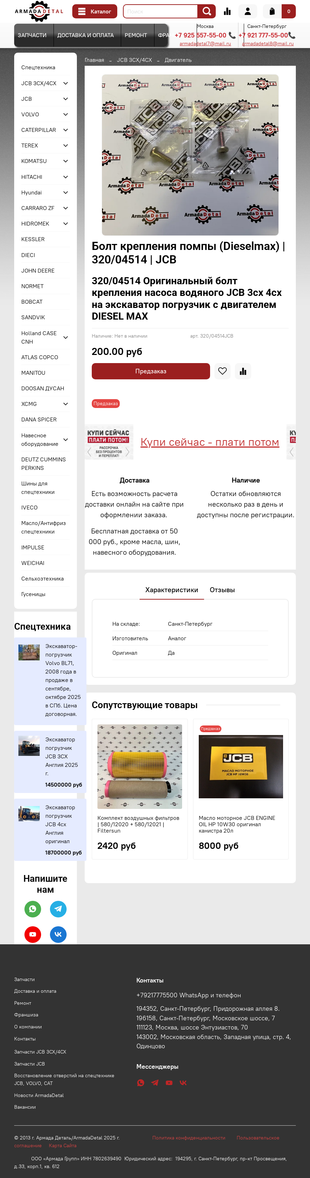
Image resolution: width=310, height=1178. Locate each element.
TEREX (29, 145)
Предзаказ (151, 371)
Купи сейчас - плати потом (117, 442)
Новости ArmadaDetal (39, 1095)
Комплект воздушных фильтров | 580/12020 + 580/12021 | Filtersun (138, 857)
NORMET (32, 286)
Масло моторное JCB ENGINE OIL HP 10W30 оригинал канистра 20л (236, 857)
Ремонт (136, 35)
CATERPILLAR (38, 129)
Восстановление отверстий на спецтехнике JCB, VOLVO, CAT (64, 1079)
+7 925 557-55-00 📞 (205, 35)
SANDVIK (33, 317)
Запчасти (32, 35)
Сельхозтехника (42, 578)
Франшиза (174, 35)
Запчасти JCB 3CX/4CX (40, 1052)
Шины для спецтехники (38, 487)
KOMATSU (34, 160)
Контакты (25, 1039)
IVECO (29, 507)
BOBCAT (32, 301)
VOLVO (30, 114)
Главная (94, 59)
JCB (26, 98)
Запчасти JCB (29, 1064)
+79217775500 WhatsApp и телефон (188, 995)
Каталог (94, 11)
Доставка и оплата (85, 35)
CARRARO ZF (38, 207)
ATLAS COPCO (39, 357)
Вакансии (25, 1107)
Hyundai (31, 192)
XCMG (29, 403)
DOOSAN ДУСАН (42, 388)
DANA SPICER (39, 419)
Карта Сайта (63, 1145)
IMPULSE (32, 547)
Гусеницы (33, 593)
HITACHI (31, 176)
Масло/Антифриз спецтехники (43, 527)
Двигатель (178, 59)
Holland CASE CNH (39, 337)
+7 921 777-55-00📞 (267, 35)
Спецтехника (38, 67)
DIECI (28, 254)
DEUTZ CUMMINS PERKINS (43, 463)
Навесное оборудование (39, 439)
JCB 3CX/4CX (134, 59)
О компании (28, 1027)
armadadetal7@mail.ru (205, 43)
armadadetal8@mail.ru (268, 43)
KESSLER (33, 239)
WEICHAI (32, 562)
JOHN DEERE (38, 270)
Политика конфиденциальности (192, 1138)
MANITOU (33, 372)
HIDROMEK (35, 223)
